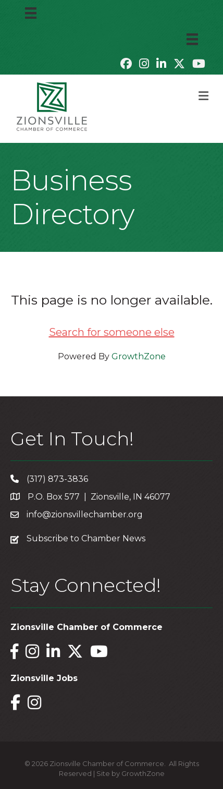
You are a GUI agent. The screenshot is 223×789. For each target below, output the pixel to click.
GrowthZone (139, 356)
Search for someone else (112, 332)
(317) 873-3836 (57, 479)
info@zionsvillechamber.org (85, 514)
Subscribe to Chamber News (86, 538)
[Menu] (31, 13)
